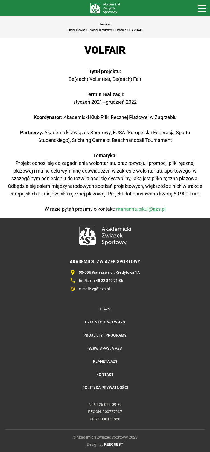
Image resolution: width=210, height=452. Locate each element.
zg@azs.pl (101, 289)
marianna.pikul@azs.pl (141, 209)
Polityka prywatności (105, 387)
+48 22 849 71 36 (108, 280)
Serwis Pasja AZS (105, 348)
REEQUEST (113, 444)
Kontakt (105, 374)
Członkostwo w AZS (105, 322)
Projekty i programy (100, 29)
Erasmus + (121, 29)
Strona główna (76, 29)
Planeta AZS (105, 361)
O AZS (105, 309)
